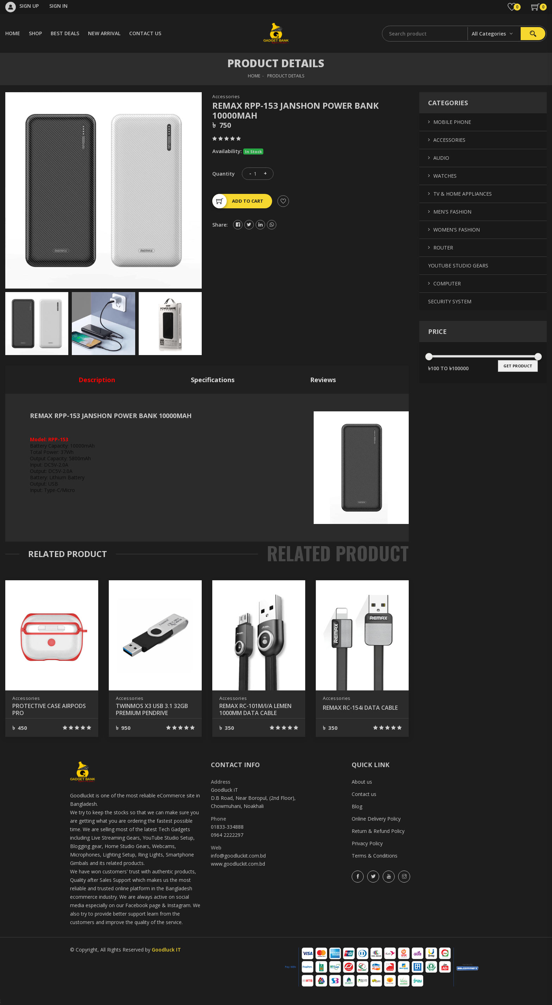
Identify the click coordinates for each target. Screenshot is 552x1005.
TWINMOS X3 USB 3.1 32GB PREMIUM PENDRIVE (152, 709)
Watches (445, 175)
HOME (12, 33)
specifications (212, 379)
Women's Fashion (456, 229)
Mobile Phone (452, 122)
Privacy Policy (367, 843)
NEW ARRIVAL (104, 33)
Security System (449, 301)
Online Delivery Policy (376, 818)
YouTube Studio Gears (458, 265)
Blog (357, 806)
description (97, 379)
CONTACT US (145, 33)
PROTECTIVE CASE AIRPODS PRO (49, 709)
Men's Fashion (452, 211)
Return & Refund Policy (378, 831)
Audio (441, 157)
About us (362, 781)
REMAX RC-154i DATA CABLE (360, 707)
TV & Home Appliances (462, 193)
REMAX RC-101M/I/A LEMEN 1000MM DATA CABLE (255, 709)
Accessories (226, 96)
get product (517, 365)
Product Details (285, 76)
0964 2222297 (227, 835)
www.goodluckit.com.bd (238, 863)
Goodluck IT (166, 949)
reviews (323, 379)
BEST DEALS (65, 33)
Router (443, 247)
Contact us (364, 794)
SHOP (35, 33)
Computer (447, 283)
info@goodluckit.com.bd (238, 855)
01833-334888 (227, 826)
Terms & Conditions (374, 855)
